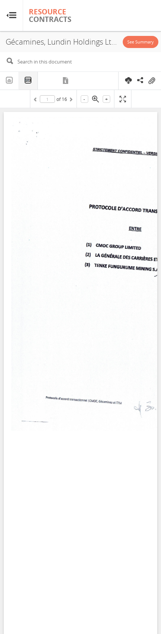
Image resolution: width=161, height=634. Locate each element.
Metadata (66, 80)
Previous (36, 100)
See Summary (140, 42)
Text (9, 80)
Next (70, 100)
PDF (28, 81)
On (151, 81)
